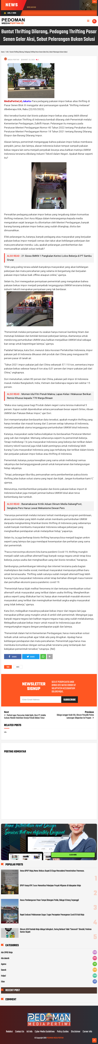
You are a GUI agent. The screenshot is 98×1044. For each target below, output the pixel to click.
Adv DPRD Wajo (7, 952)
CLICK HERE (73, 854)
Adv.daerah (5, 958)
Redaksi (9, 1031)
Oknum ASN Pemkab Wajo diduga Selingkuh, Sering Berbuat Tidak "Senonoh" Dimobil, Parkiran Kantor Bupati (56, 931)
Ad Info (29, 1031)
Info (17, 667)
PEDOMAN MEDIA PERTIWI (55, 1038)
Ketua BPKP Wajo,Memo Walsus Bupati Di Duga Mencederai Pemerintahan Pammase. (52, 871)
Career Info (87, 1031)
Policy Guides (63, 1031)
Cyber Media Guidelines (45, 1031)
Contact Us (19, 1031)
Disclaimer (75, 1031)
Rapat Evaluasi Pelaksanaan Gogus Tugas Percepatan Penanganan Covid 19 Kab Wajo (52, 915)
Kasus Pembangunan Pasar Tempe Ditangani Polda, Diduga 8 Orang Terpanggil (49, 900)
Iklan (3, 982)
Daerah (3, 970)
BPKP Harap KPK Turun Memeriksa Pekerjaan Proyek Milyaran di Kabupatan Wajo (50, 886)
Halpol (3, 976)
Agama (3, 964)
